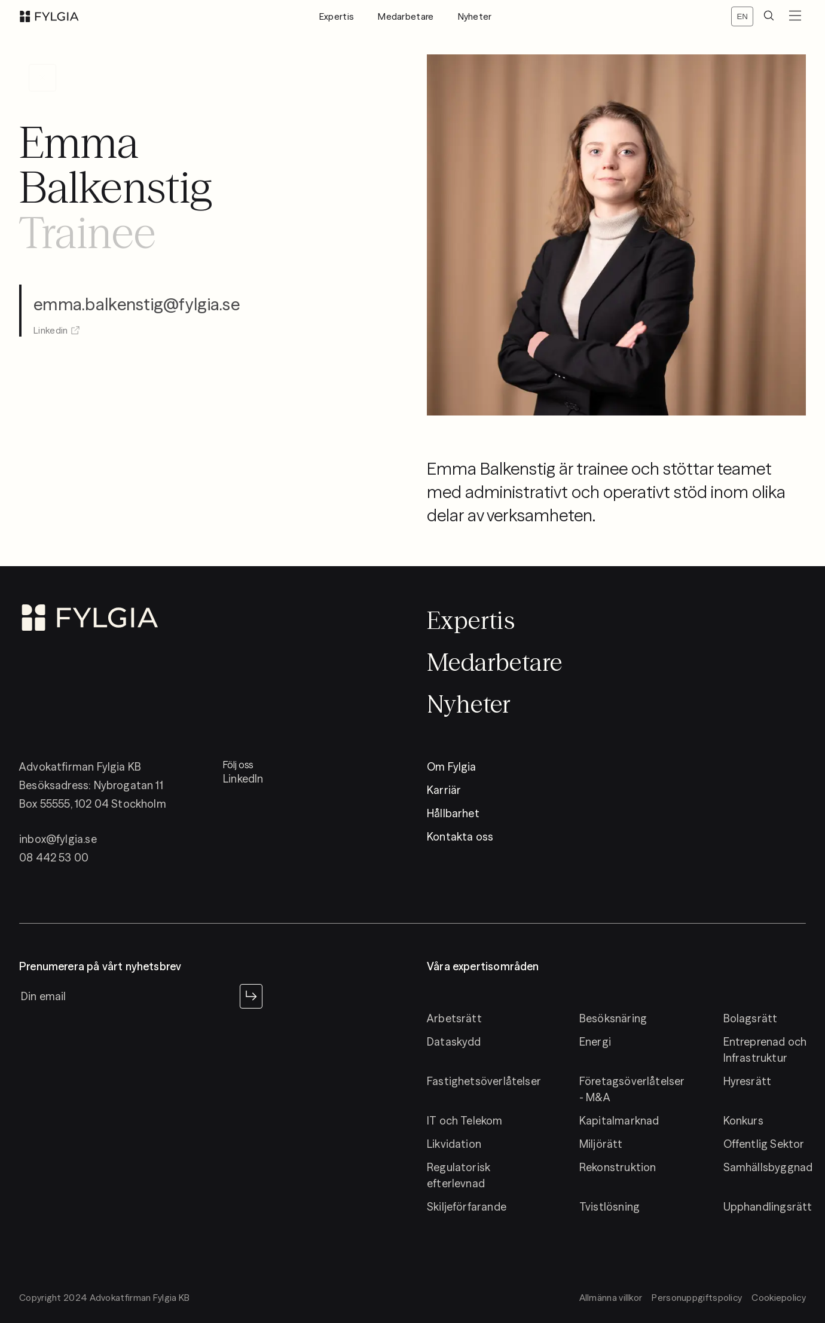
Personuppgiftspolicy (697, 1297)
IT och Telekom (465, 1121)
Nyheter (475, 16)
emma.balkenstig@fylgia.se (136, 295)
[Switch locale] (742, 16)
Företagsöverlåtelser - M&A (632, 1089)
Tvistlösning (609, 1207)
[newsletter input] (127, 996)
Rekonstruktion (617, 1167)
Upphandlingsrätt (767, 1207)
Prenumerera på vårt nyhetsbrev (100, 966)
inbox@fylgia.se (58, 839)
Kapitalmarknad (619, 1121)
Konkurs (743, 1121)
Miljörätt (601, 1144)
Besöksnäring (613, 1018)
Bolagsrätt (750, 1018)
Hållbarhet (453, 813)
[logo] (49, 16)
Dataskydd (454, 1042)
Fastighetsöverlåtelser (484, 1081)
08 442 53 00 (53, 857)
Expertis (336, 16)
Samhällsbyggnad (768, 1167)
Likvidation (454, 1144)
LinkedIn (243, 779)
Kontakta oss (460, 837)
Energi (595, 1042)
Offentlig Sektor (764, 1144)
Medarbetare (405, 16)
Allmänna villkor (611, 1297)
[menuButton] (795, 16)
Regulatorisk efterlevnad (458, 1175)
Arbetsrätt (454, 1018)
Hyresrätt (747, 1081)
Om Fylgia (451, 767)
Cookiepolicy (778, 1297)
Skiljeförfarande (466, 1207)
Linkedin (56, 320)
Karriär (444, 790)
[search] (769, 16)
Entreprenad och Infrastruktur (765, 1050)
